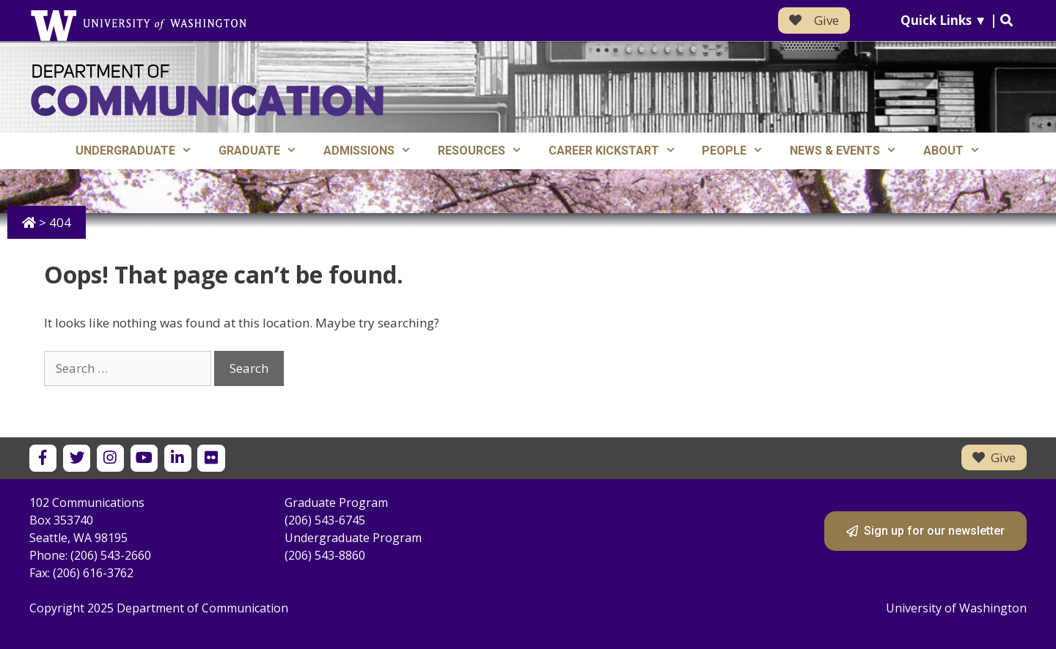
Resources (486, 151)
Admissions (374, 151)
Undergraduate (140, 151)
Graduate (264, 151)
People (739, 151)
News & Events (850, 151)
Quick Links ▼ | (957, 20)
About (958, 151)
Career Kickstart (619, 151)
